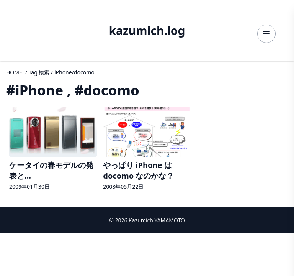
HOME (14, 72)
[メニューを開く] (266, 34)
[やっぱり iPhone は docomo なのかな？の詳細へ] (147, 149)
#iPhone (34, 90)
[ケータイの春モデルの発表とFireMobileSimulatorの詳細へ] (53, 149)
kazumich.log (147, 31)
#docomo (107, 90)
